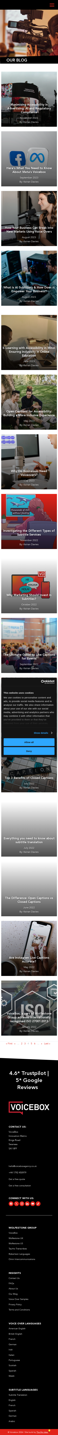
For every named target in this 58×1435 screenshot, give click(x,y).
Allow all (29, 742)
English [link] (12, 1400)
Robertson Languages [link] (19, 1254)
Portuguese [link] (14, 1360)
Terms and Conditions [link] (19, 1309)
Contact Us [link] (14, 1278)
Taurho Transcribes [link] (18, 1248)
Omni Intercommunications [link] (22, 1259)
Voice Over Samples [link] (18, 1299)
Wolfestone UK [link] (16, 1238)
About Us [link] (13, 1288)
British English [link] (15, 1333)
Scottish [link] (12, 1365)
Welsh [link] (12, 1376)
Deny (29, 751)
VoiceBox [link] (13, 1232)
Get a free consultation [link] (20, 1185)
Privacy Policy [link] (15, 1304)
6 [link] (34, 1043)
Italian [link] (11, 1355)
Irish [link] (11, 1349)
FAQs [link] (11, 1283)
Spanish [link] (12, 1370)
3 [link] (25, 1043)
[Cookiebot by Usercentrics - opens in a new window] (41, 682)
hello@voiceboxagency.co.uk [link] (23, 1166)
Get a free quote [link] (17, 1179)
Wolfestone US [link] (16, 1243)
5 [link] (31, 1043)
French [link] (12, 1339)
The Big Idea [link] (43, 1432)
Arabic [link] (12, 1421)
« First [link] (9, 1043)
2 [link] (21, 1043)
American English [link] (17, 1328)
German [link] (13, 1344)
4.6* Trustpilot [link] (27, 1073)
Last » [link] (47, 1043)
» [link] (41, 1043)
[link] (29, 1114)
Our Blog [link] (13, 1294)
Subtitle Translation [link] (18, 1395)
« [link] (14, 1043)
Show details (41, 733)
